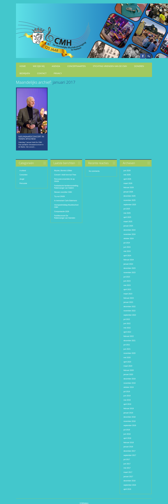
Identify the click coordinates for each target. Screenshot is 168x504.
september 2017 (130, 455)
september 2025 (130, 205)
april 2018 (127, 438)
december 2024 (129, 230)
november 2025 (129, 200)
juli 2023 (127, 277)
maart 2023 (128, 294)
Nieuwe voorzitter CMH (63, 192)
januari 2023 (128, 302)
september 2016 (130, 485)
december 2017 (129, 451)
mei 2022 (127, 328)
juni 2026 (127, 171)
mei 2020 (127, 358)
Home (23, 66)
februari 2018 (129, 443)
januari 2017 (128, 477)
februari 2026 (129, 188)
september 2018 (130, 425)
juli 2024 (127, 243)
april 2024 (127, 256)
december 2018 (129, 417)
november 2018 (129, 421)
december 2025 (129, 196)
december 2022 (129, 307)
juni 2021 (127, 349)
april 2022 (127, 332)
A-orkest (22, 171)
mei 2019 (127, 400)
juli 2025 (127, 209)
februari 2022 (129, 336)
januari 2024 (128, 264)
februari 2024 (129, 260)
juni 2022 (127, 324)
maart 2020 (128, 366)
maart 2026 (128, 183)
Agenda (56, 66)
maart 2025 (128, 222)
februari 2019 (129, 409)
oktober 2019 (129, 387)
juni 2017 (127, 464)
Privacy (58, 73)
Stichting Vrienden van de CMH (110, 66)
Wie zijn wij (39, 66)
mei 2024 (127, 251)
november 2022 (129, 311)
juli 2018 (127, 430)
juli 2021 (127, 345)
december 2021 (129, 341)
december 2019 (129, 379)
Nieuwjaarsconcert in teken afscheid (31, 137)
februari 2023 (129, 298)
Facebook (142, 56)
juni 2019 (127, 396)
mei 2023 (127, 285)
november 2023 (129, 273)
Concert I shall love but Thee (65, 175)
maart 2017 (128, 472)
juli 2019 (127, 392)
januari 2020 (128, 374)
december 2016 (129, 481)
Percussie (23, 183)
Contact (41, 73)
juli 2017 (127, 459)
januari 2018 (128, 447)
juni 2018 (127, 434)
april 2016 (127, 489)
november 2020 (129, 353)
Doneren (139, 66)
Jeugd (21, 179)
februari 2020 (129, 370)
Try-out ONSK (59, 196)
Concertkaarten (76, 66)
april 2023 (127, 289)
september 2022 (130, 315)
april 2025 (127, 217)
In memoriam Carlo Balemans (65, 201)
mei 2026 (127, 175)
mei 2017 (127, 468)
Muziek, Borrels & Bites (63, 171)
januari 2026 (128, 192)
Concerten (23, 175)
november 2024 (129, 234)
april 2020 (127, 362)
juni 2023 (127, 281)
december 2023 (129, 268)
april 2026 (127, 179)
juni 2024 (127, 247)
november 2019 (129, 383)
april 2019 (127, 404)
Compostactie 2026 (61, 212)
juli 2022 (127, 319)
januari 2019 (128, 413)
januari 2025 (128, 226)
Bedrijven (25, 73)
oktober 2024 (129, 238)
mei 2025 (127, 213)
